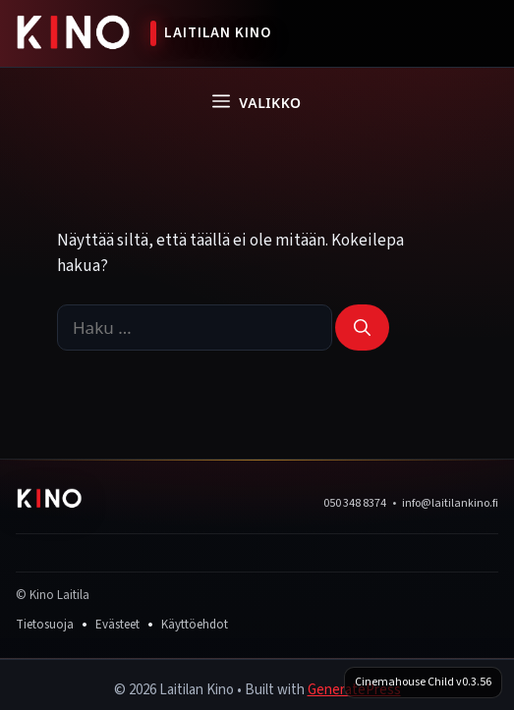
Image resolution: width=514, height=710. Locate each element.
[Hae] (362, 328)
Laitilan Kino (217, 33)
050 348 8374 (354, 503)
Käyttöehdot (194, 624)
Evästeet (117, 624)
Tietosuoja (45, 624)
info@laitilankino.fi (450, 503)
